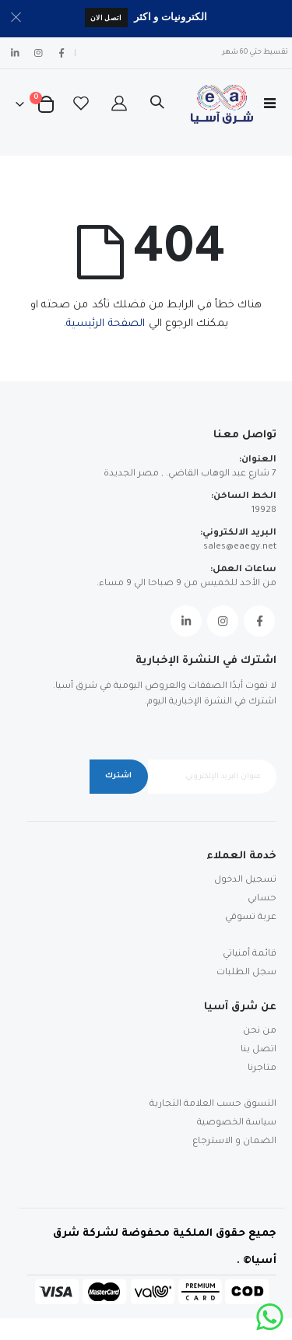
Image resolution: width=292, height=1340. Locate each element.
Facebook (259, 621)
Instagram (222, 621)
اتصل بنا (258, 1050)
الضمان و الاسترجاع (234, 1142)
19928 (264, 511)
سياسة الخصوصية (236, 1123)
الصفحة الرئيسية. (104, 324)
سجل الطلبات (246, 973)
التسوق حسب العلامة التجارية (213, 1105)
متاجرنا (262, 1069)
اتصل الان (106, 17)
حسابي (262, 899)
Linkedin (186, 621)
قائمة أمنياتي (249, 954)
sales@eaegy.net (239, 547)
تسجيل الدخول (245, 880)
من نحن (259, 1031)
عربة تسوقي (250, 918)
